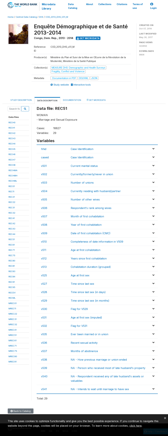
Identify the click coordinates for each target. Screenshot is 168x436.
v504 (44, 191)
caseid (45, 157)
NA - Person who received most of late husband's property (108, 368)
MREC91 (13, 361)
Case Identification (82, 149)
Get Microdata (88, 38)
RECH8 (12, 165)
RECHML (13, 180)
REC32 (12, 212)
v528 (44, 292)
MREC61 (13, 340)
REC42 (12, 223)
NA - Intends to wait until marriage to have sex (100, 389)
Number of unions (82, 182)
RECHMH (13, 175)
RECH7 (12, 159)
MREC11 (12, 308)
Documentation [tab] (72, 100)
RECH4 (12, 143)
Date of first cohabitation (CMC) (90, 233)
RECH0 (12, 122)
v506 (44, 208)
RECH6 (12, 154)
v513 (44, 266)
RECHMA (13, 170)
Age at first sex (80, 275)
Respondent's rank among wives (91, 208)
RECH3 (12, 138)
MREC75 (13, 351)
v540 (44, 376)
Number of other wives (85, 199)
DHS (41, 17)
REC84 (12, 276)
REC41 (12, 218)
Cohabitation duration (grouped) (91, 266)
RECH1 (12, 127)
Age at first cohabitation (85, 250)
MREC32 (13, 324)
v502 (44, 174)
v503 (44, 182)
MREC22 (13, 313)
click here (135, 425)
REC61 (12, 244)
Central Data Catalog (26, 17)
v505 (44, 199)
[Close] (165, 418)
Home (11, 17)
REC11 (11, 191)
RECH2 (12, 133)
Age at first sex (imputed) (86, 317)
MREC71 (13, 345)
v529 (44, 300)
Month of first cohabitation (87, 216)
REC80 (12, 260)
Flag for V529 (79, 309)
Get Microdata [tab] (96, 100)
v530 (44, 309)
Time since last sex (82, 283)
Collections (104, 4)
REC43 (12, 228)
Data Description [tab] (47, 100)
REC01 (12, 186)
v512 (44, 258)
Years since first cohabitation (89, 258)
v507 (44, 216)
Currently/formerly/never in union (92, 174)
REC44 (12, 234)
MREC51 (13, 335)
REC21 (12, 197)
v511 (43, 250)
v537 (44, 351)
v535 (44, 334)
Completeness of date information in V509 (97, 241)
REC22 (12, 202)
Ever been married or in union (89, 334)
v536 (44, 342)
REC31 (12, 207)
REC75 (12, 255)
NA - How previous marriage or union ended (99, 359)
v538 (44, 359)
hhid (43, 149)
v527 (44, 283)
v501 (44, 166)
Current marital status (84, 166)
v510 (44, 241)
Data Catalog (72, 6)
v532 (44, 325)
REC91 (12, 282)
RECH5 (12, 149)
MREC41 (13, 329)
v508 (44, 224)
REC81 (12, 266)
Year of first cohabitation (86, 224)
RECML (12, 298)
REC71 (12, 250)
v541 (44, 389)
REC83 (12, 271)
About (89, 4)
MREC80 (13, 356)
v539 (44, 368)
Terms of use (138, 6)
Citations (122, 4)
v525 (44, 275)
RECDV (12, 292)
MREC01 (13, 303)
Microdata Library (48, 6)
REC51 (12, 239)
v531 (44, 317)
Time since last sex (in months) (90, 300)
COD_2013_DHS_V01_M (56, 17)
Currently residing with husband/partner (96, 191)
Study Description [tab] (21, 100)
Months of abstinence (84, 351)
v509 (44, 233)
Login (153, 6)
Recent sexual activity (84, 342)
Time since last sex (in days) (88, 292)
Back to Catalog (20, 411)
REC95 (12, 287)
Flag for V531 (79, 325)
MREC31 (13, 319)
